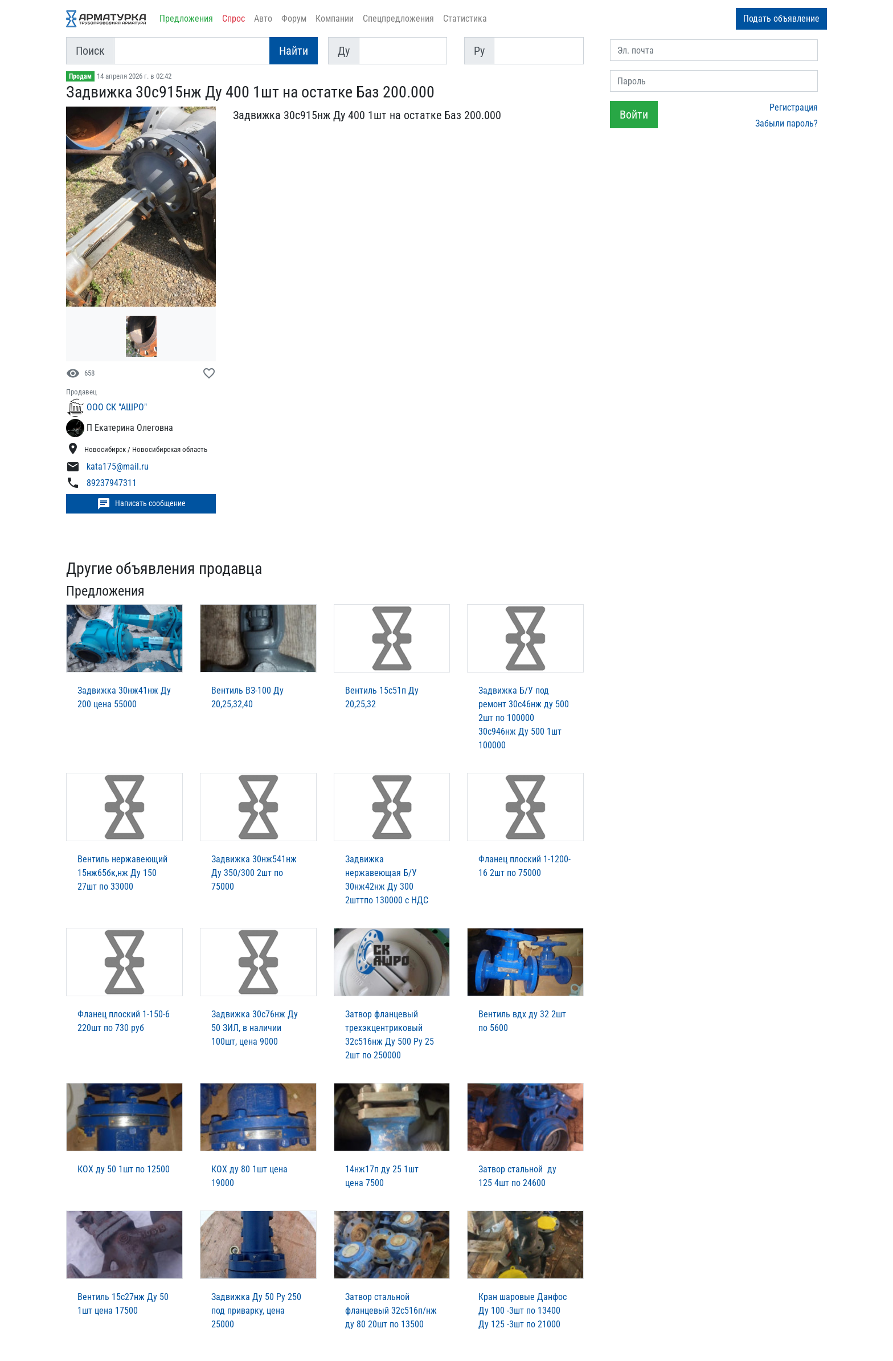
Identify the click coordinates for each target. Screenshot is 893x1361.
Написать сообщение (141, 504)
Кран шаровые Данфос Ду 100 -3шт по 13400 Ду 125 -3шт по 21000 (522, 1310)
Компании (335, 18)
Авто (263, 18)
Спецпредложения (398, 18)
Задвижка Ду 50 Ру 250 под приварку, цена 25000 (256, 1310)
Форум (293, 18)
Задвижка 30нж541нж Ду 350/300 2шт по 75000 (254, 873)
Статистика (465, 18)
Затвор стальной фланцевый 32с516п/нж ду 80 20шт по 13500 (391, 1310)
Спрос (233, 18)
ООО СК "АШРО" (117, 407)
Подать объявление (781, 18)
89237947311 (112, 483)
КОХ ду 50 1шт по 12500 (123, 1169)
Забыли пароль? (786, 123)
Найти (293, 51)
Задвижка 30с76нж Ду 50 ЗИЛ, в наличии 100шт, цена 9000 (254, 1028)
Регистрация (793, 107)
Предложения (186, 18)
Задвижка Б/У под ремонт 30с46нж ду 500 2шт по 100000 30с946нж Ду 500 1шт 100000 (523, 718)
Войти (634, 114)
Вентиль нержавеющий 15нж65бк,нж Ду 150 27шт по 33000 (122, 873)
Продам (80, 76)
